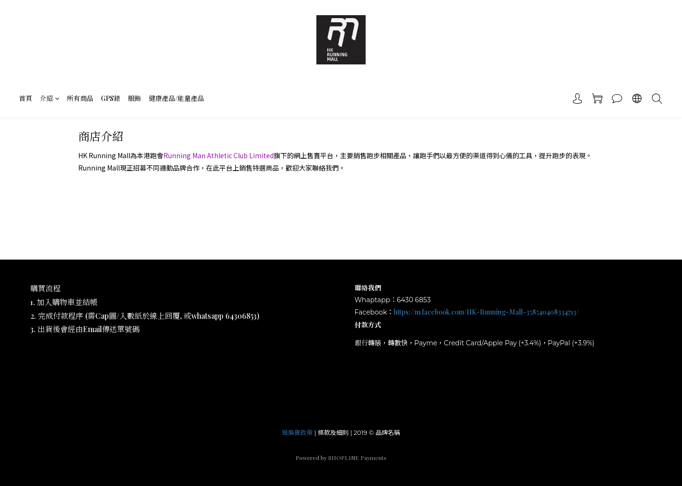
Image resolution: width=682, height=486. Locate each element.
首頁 (25, 98)
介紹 (49, 98)
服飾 (134, 98)
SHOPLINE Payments (357, 457)
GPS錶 (110, 98)
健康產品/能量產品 (176, 98)
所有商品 (80, 98)
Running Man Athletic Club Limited (218, 155)
